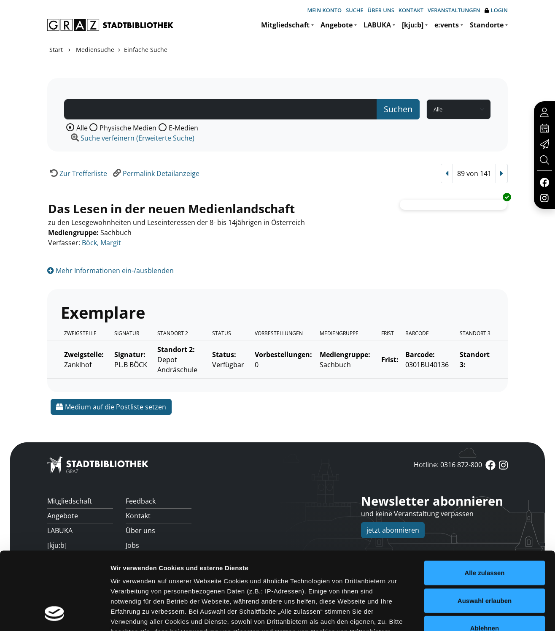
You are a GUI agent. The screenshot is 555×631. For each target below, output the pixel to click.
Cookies (452, 591)
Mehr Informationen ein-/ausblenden (110, 270)
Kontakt (411, 10)
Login (496, 10)
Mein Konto (324, 10)
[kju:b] (412, 25)
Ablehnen (484, 501)
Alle (82, 128)
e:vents (446, 25)
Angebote (337, 25)
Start (56, 50)
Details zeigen (448, 558)
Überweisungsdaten (158, 589)
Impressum (495, 591)
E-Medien (183, 128)
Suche (354, 10)
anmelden (426, 591)
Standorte (487, 25)
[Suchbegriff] (220, 109)
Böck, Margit (101, 242)
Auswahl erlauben (485, 473)
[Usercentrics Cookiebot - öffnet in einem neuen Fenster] (55, 558)
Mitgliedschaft (285, 25)
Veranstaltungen (454, 10)
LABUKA (377, 25)
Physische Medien (128, 128)
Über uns (381, 10)
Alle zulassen (484, 446)
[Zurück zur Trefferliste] (77, 173)
